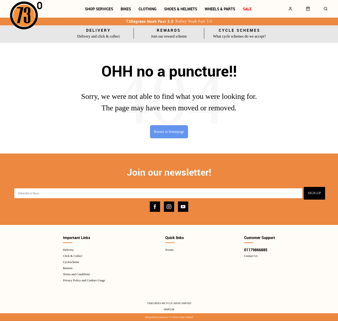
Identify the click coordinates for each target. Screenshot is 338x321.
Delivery (68, 250)
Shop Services (99, 9)
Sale (247, 9)
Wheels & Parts (220, 9)
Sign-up (314, 193)
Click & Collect (72, 256)
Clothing (147, 9)
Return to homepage (169, 132)
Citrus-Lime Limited (182, 317)
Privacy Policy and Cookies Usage (84, 280)
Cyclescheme (71, 262)
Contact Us (251, 256)
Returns (67, 268)
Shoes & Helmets (180, 9)
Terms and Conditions (76, 274)
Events (169, 250)
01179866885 (255, 250)
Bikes (126, 9)
